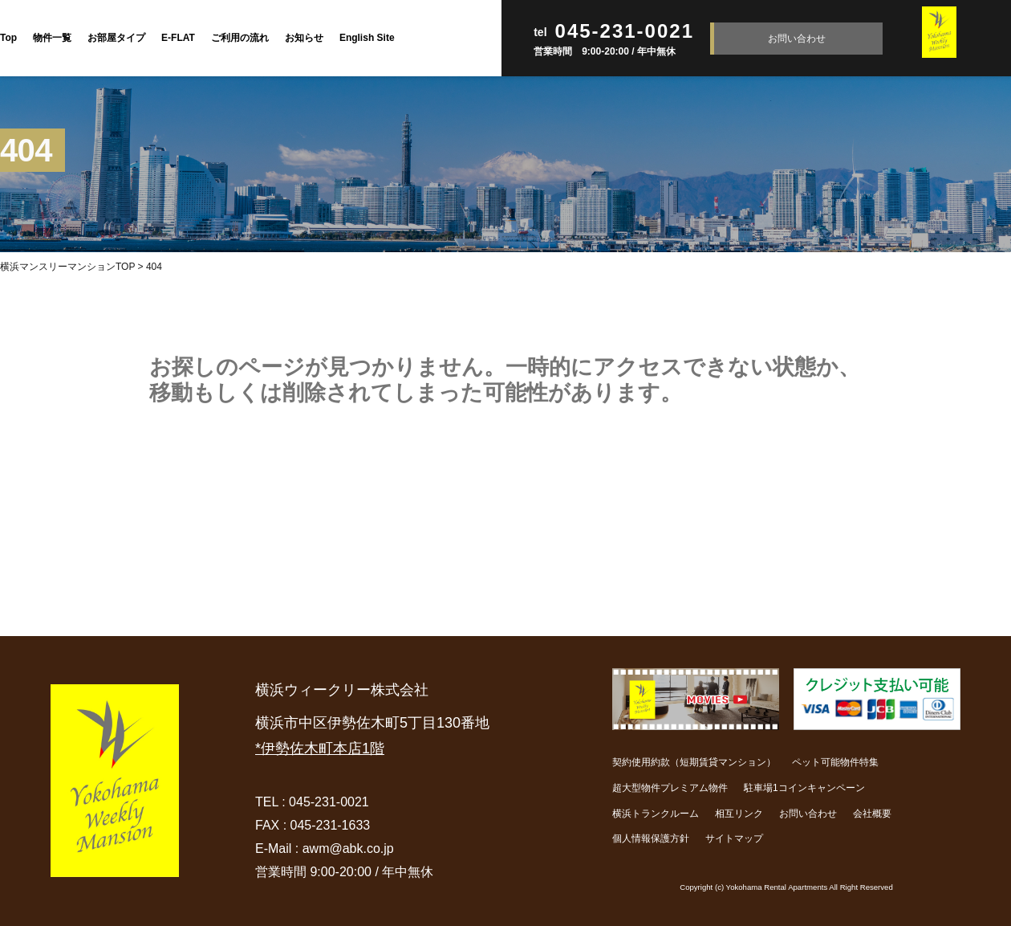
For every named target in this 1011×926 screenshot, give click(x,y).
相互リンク (739, 813)
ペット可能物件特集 (835, 762)
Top (8, 37)
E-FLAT (178, 37)
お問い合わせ (797, 38)
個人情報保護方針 (650, 838)
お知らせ (304, 37)
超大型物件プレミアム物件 (670, 787)
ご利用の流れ (240, 37)
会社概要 (872, 813)
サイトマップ (734, 838)
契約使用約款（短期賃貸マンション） (694, 762)
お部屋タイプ (116, 37)
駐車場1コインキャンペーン (804, 787)
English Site (367, 37)
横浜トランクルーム (655, 813)
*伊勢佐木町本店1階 (319, 748)
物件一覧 (52, 37)
